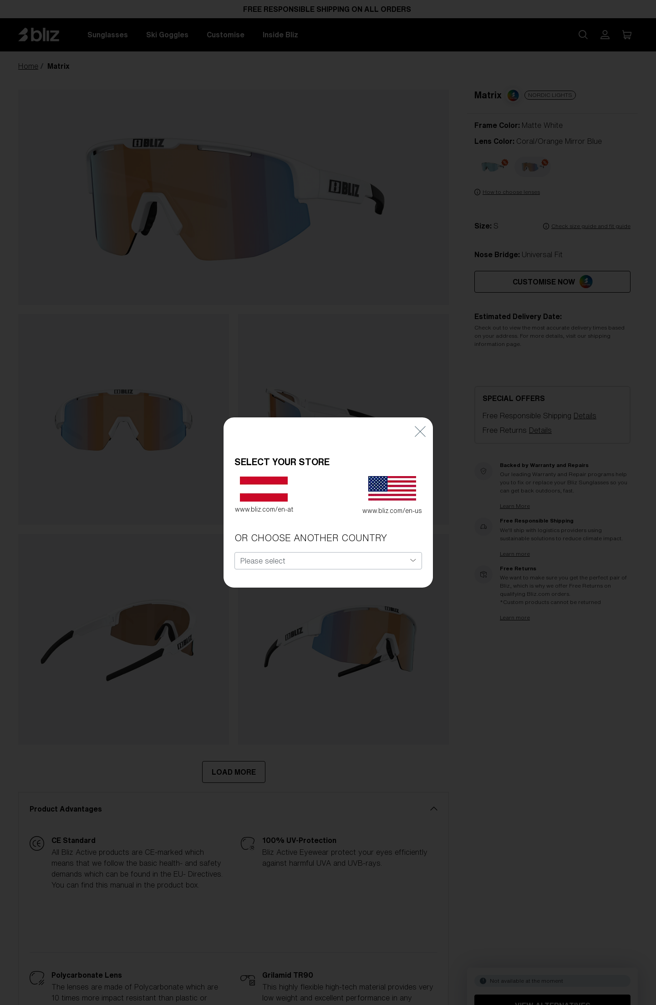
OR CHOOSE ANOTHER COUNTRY (310, 529)
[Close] (420, 422)
